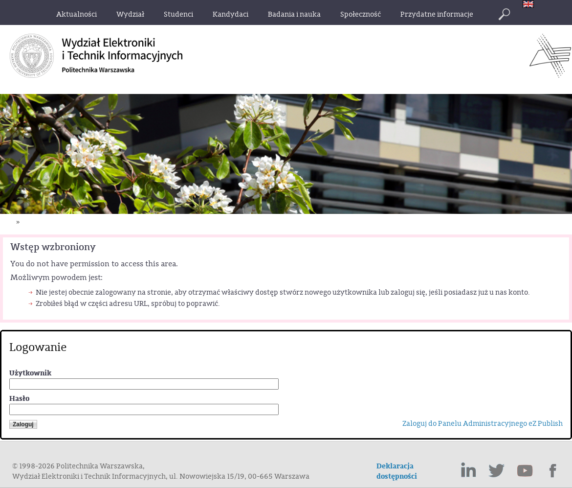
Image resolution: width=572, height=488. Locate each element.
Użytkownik (30, 373)
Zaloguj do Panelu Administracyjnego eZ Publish (482, 423)
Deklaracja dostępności (396, 471)
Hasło (19, 399)
